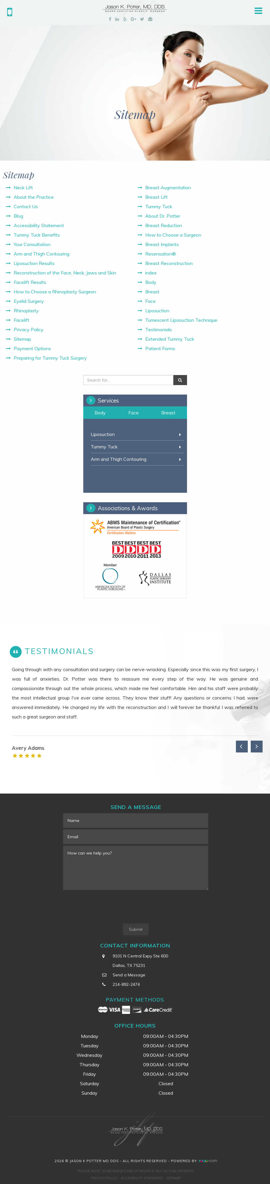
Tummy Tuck (158, 206)
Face (150, 301)
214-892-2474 (126, 984)
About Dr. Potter (162, 216)
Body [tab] (100, 413)
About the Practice (34, 197)
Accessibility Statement (39, 225)
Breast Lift (156, 197)
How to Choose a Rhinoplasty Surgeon (55, 292)
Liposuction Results (34, 263)
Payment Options (32, 348)
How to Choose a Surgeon (173, 235)
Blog (18, 216)
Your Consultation (32, 244)
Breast (152, 292)
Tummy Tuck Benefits (37, 235)
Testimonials (158, 329)
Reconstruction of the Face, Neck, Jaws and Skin (65, 273)
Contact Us (26, 206)
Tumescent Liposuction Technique (181, 320)
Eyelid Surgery (29, 301)
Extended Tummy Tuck (169, 339)
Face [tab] (133, 413)
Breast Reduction (163, 225)
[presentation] (108, 907)
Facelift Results (30, 282)
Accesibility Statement (142, 1178)
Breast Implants (162, 244)
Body (150, 282)
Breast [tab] (168, 413)
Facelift (21, 320)
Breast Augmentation (168, 187)
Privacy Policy (29, 329)
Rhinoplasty (26, 311)
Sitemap (22, 339)
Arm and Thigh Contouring (41, 254)
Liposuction (157, 311)
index (151, 273)
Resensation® (160, 254)
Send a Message (129, 975)
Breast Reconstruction (169, 263)
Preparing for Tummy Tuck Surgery (50, 358)
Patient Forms (160, 348)
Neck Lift (23, 187)
